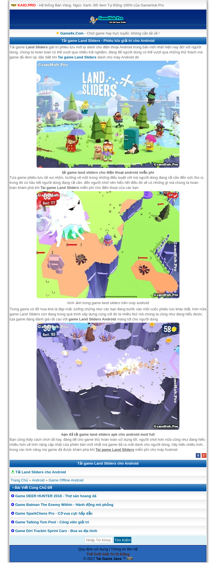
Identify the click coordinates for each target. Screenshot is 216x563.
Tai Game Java (109, 559)
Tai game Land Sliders (77, 57)
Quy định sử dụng (93, 549)
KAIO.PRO (27, 5)
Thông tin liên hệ (124, 549)
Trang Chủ (19, 480)
